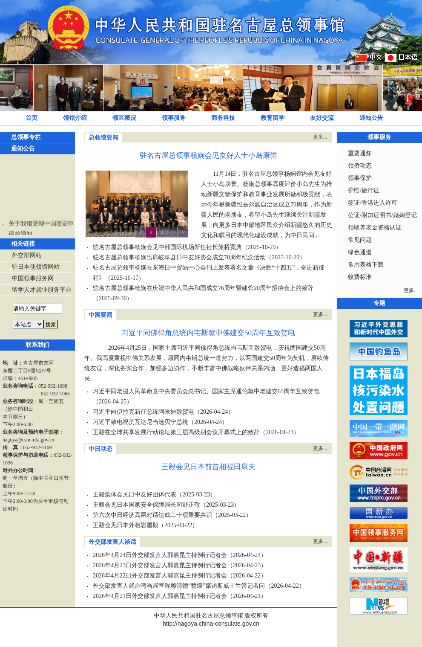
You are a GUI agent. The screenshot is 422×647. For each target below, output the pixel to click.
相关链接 (23, 244)
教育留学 (272, 118)
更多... (320, 137)
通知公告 (371, 118)
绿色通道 (360, 252)
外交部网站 (27, 255)
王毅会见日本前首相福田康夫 (208, 467)
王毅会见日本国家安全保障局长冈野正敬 (146, 505)
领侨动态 (360, 165)
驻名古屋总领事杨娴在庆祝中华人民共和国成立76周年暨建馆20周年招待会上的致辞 (203, 288)
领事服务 (174, 118)
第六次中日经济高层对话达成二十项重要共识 (152, 515)
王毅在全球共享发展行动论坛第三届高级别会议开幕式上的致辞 (176, 432)
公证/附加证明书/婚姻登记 (382, 215)
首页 (31, 118)
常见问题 (360, 240)
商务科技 (223, 118)
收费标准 (360, 277)
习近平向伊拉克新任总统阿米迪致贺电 (143, 412)
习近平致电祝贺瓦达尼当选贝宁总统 (140, 422)
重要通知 (360, 153)
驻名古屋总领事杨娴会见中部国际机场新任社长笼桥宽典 (167, 247)
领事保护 (360, 178)
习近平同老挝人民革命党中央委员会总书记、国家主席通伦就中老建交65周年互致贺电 (206, 391)
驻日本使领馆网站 (36, 267)
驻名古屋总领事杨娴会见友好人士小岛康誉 (208, 155)
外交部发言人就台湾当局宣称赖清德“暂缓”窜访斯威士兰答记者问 (179, 586)
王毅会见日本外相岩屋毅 (125, 525)
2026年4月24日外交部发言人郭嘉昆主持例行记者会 (160, 555)
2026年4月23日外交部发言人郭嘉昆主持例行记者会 (160, 565)
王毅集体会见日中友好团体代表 (134, 494)
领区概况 (124, 118)
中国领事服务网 (33, 278)
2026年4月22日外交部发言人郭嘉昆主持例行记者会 (160, 575)
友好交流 (322, 118)
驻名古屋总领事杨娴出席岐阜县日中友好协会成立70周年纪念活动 (179, 257)
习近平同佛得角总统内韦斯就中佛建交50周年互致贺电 (208, 333)
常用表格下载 (366, 264)
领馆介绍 (75, 118)
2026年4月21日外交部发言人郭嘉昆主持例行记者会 (160, 596)
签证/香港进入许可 (372, 203)
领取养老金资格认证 (375, 227)
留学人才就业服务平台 (42, 290)
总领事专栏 (26, 137)
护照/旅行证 (363, 190)
